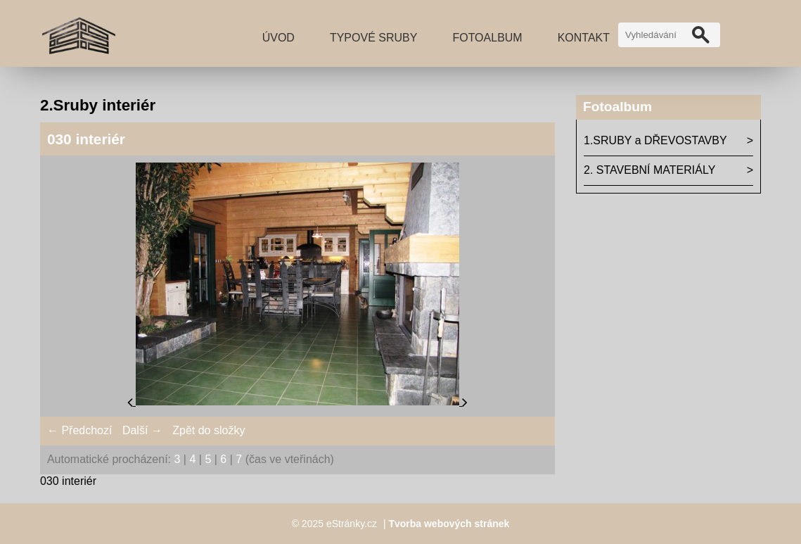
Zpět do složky (208, 430)
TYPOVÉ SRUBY (373, 38)
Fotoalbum (487, 38)
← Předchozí (79, 430)
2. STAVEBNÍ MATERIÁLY (649, 170)
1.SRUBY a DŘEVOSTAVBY (655, 140)
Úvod (278, 38)
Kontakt (584, 38)
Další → (142, 430)
